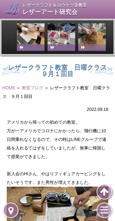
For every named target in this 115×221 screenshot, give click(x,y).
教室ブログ (32, 87)
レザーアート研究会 (50, 12)
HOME (8, 87)
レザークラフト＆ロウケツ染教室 (54, 5)
